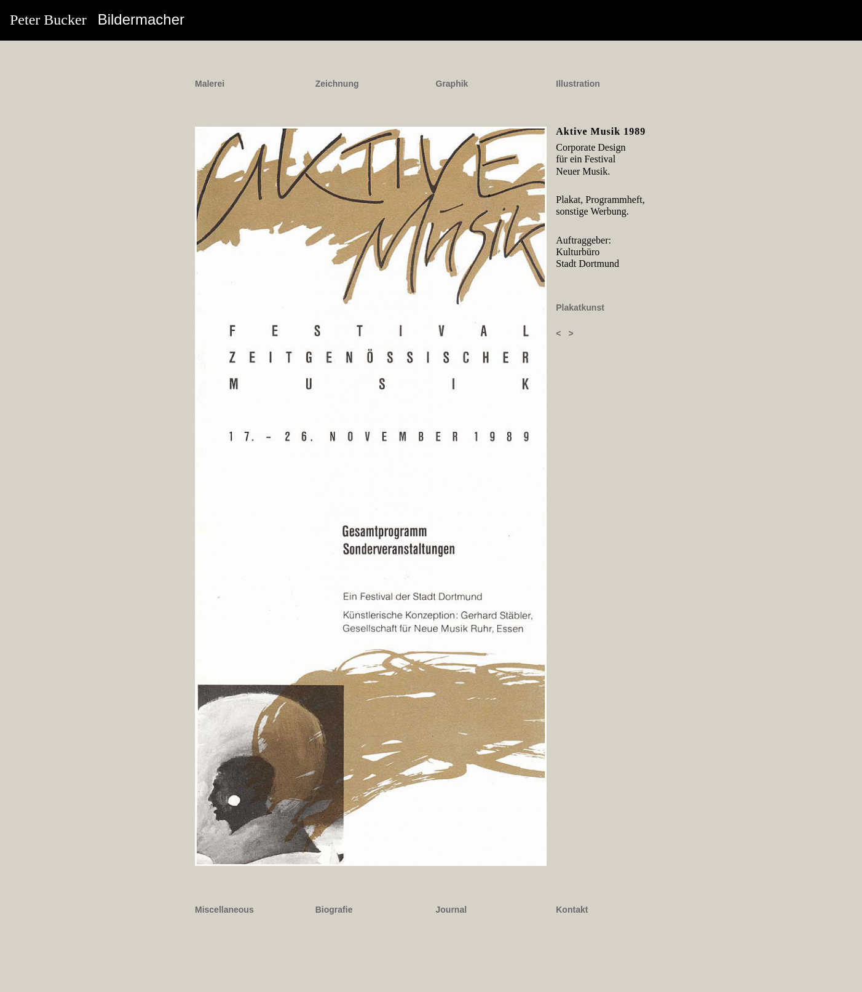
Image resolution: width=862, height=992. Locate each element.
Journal (451, 910)
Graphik (452, 84)
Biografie (334, 910)
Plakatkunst (580, 307)
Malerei (209, 84)
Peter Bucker (97, 19)
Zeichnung (337, 84)
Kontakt (572, 910)
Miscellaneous (224, 910)
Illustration (578, 84)
